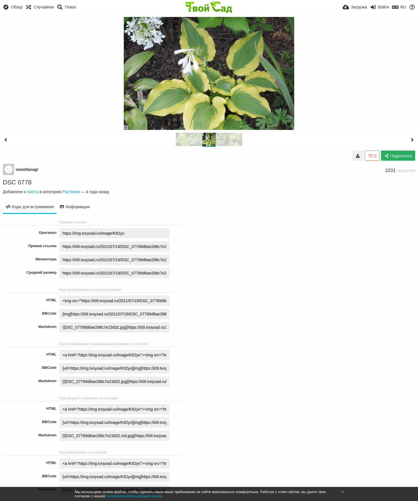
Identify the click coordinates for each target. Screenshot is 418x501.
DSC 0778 (17, 182)
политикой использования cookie (134, 496)
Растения (71, 191)
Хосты (32, 191)
